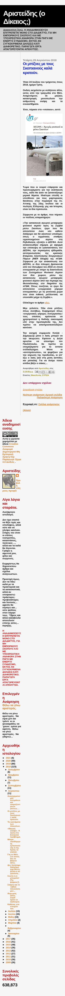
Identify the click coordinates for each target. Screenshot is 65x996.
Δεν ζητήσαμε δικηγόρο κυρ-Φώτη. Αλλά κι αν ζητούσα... (13, 869)
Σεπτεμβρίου (14, 785)
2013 (8, 951)
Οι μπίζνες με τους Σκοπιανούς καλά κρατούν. (13, 815)
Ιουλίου (12, 911)
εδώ (47, 302)
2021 (8, 758)
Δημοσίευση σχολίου (32, 389)
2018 (8, 766)
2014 (8, 947)
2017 (8, 939)
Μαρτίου (12, 923)
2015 (8, 945)
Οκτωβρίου (13, 780)
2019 (8, 764)
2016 (8, 942)
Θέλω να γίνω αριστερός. (11, 707)
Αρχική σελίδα (53, 394)
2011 (8, 956)
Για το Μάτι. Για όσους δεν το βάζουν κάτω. (13, 858)
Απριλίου (13, 920)
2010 (8, 959)
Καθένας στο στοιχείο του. (13, 906)
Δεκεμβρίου (14, 769)
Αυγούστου (13, 791)
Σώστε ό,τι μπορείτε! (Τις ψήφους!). (13, 879)
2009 (8, 962)
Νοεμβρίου (13, 775)
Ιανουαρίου (13, 933)
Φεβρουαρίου (14, 928)
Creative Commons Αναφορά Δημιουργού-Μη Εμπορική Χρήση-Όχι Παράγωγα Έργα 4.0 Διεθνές (11, 453)
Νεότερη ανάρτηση (34, 394)
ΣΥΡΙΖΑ (45, 375)
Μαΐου (11, 917)
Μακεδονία (36, 375)
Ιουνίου (12, 914)
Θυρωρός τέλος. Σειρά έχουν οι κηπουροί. (13, 897)
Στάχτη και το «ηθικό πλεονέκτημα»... (13, 888)
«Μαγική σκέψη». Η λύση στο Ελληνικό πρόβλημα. (13, 833)
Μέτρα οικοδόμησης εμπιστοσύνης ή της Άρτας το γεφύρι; (13, 845)
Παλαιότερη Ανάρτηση (50, 397)
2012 (8, 953)
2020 (8, 761)
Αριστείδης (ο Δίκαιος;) (24, 17)
